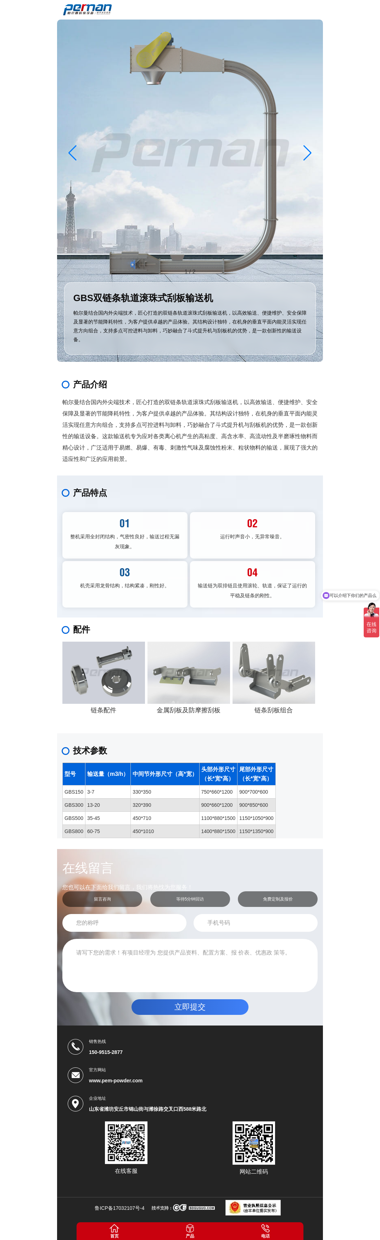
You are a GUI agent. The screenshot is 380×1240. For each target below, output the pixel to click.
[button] (307, 153)
